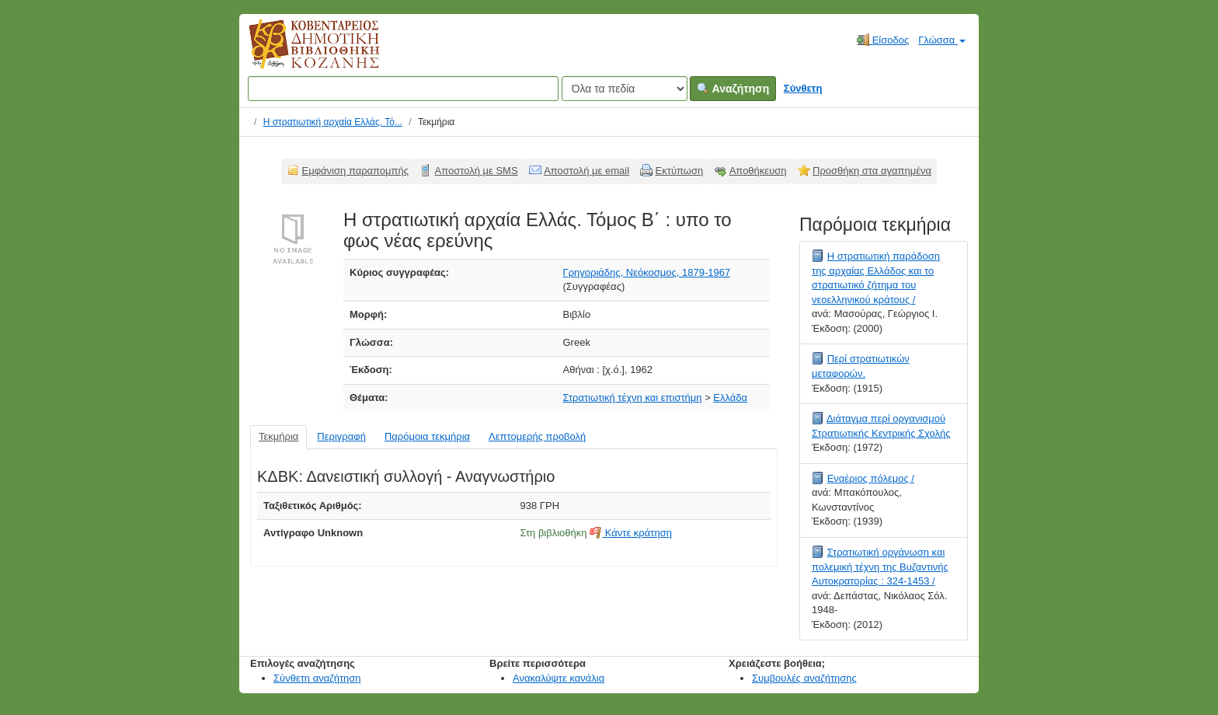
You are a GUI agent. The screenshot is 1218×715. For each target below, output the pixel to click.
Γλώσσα (942, 40)
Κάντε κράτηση (631, 533)
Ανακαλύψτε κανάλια (558, 678)
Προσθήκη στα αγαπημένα (872, 170)
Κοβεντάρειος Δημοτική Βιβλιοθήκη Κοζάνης (299, 53)
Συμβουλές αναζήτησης (804, 678)
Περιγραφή (341, 436)
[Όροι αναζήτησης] (403, 88)
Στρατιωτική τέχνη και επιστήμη (632, 397)
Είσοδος (883, 39)
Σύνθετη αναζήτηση (317, 678)
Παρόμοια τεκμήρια (427, 436)
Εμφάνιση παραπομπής (355, 170)
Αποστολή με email (586, 170)
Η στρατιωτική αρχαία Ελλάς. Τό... (332, 122)
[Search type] (624, 88)
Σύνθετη (803, 88)
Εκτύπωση (680, 170)
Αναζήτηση (733, 88)
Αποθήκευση (758, 170)
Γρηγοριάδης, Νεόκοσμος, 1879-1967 (647, 272)
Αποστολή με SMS (476, 170)
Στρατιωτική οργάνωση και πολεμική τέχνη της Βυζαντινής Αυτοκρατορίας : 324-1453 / (880, 566)
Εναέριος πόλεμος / (870, 478)
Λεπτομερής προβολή (537, 436)
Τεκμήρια (278, 436)
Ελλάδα (730, 397)
